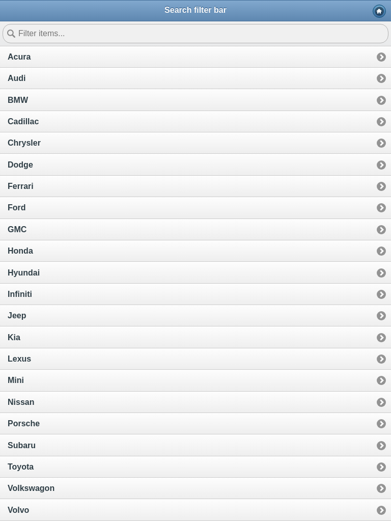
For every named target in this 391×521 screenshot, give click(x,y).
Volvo (18, 510)
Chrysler (24, 143)
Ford (17, 207)
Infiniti (20, 294)
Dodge (20, 164)
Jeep (17, 315)
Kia (14, 337)
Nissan (21, 402)
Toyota (21, 466)
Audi (17, 78)
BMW (18, 100)
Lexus (19, 358)
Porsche (24, 423)
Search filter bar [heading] (195, 10)
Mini (16, 380)
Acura (19, 56)
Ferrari (21, 186)
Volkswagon (31, 488)
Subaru (22, 445)
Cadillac (23, 121)
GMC (17, 229)
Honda (20, 250)
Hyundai (24, 272)
